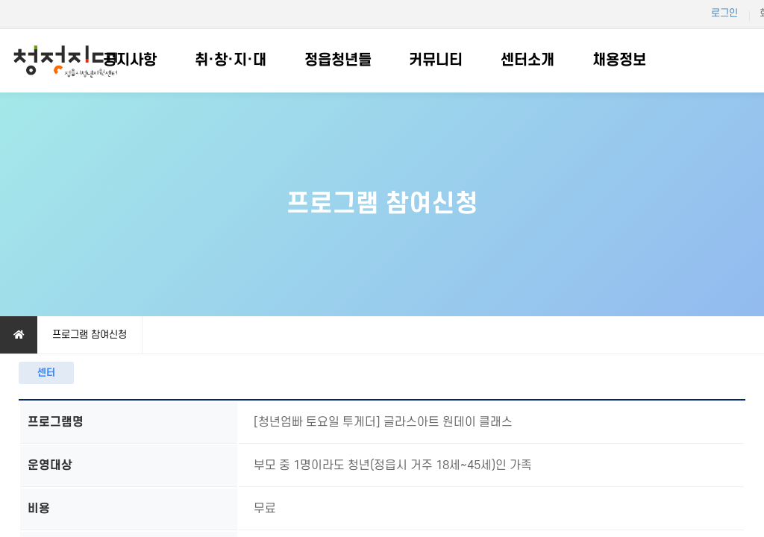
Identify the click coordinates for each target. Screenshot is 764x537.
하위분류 (164, 60)
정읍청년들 (338, 60)
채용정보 (619, 60)
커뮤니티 (436, 60)
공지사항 (130, 60)
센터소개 (527, 60)
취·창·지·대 (230, 60)
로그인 (724, 13)
